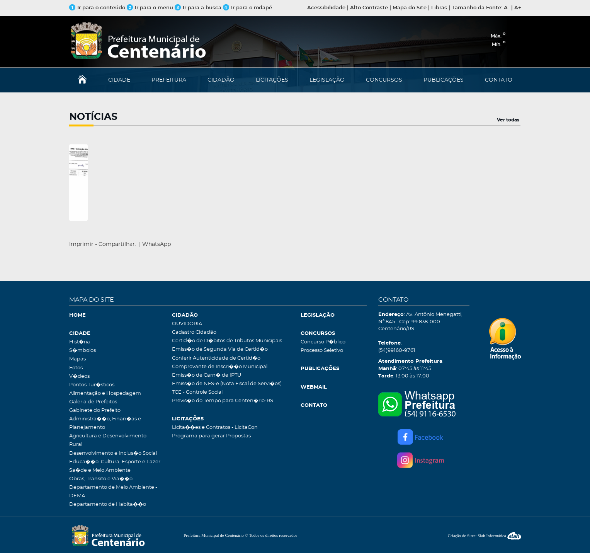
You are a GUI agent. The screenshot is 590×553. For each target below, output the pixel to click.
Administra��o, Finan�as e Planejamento (105, 423)
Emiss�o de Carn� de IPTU (206, 375)
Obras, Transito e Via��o (101, 478)
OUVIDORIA (187, 323)
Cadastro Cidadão (194, 332)
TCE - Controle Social (197, 392)
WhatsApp (156, 244)
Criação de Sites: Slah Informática (484, 535)
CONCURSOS (384, 80)
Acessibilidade (326, 7)
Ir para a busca (198, 7)
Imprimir (81, 244)
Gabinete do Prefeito (95, 410)
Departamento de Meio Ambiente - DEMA (113, 491)
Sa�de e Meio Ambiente (100, 470)
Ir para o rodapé (247, 7)
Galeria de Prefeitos (93, 402)
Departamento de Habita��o (107, 504)
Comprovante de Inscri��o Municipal (219, 366)
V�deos (79, 376)
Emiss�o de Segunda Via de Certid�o (220, 349)
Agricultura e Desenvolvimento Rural (107, 440)
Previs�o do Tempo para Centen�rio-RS (222, 400)
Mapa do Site (410, 7)
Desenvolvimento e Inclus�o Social (113, 453)
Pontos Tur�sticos (91, 384)
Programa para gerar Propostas (211, 436)
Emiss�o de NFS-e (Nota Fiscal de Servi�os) (227, 383)
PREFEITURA (168, 80)
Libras (439, 7)
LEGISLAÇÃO (327, 80)
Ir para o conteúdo (97, 7)
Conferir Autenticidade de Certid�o (216, 358)
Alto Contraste (369, 7)
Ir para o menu (151, 7)
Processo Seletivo (322, 350)
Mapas (77, 359)
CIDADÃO (221, 80)
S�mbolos (82, 350)
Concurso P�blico (323, 342)
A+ (517, 7)
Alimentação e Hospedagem (105, 393)
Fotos (76, 367)
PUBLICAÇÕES (443, 80)
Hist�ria (79, 342)
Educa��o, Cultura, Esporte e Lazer (114, 461)
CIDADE (119, 80)
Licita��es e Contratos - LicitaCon (215, 427)
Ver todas (508, 120)
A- (507, 7)
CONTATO (498, 80)
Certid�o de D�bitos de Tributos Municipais (227, 340)
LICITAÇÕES (272, 80)
